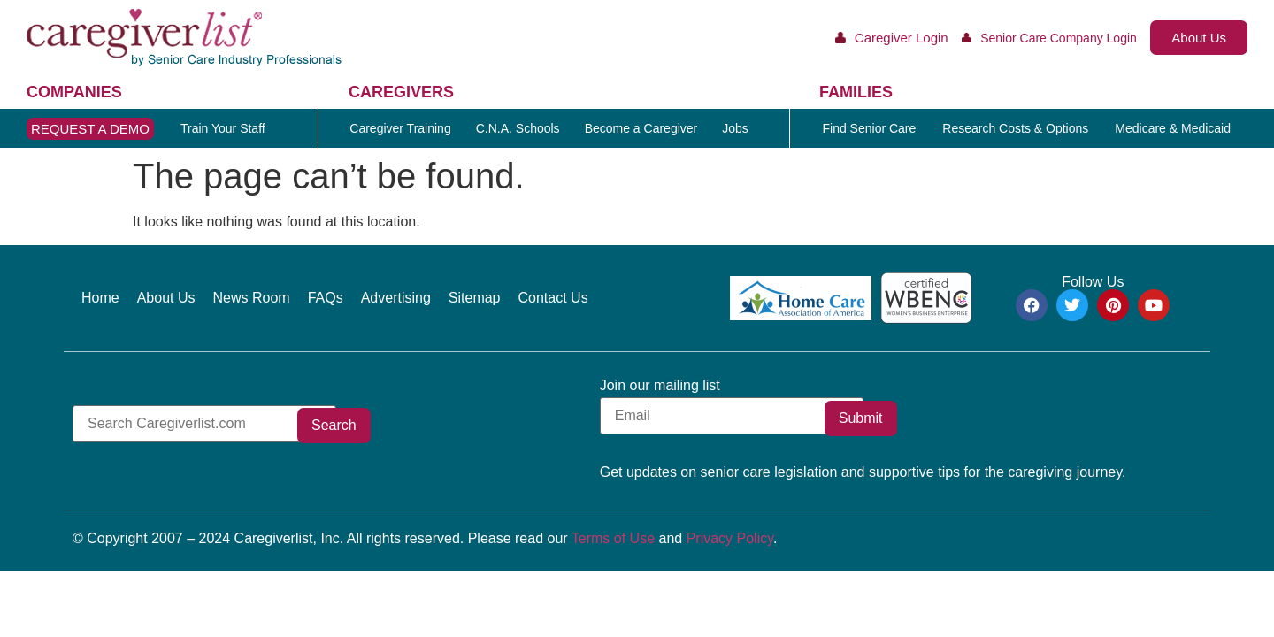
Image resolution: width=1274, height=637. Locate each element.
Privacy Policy (730, 538)
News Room (251, 297)
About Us (166, 297)
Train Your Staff (222, 128)
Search (392, 425)
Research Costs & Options (1015, 128)
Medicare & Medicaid (1173, 128)
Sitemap (475, 297)
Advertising (396, 297)
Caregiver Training (399, 128)
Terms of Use (613, 538)
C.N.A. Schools (518, 128)
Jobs (735, 128)
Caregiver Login (901, 37)
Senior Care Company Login (1058, 38)
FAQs (325, 297)
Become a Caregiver (641, 128)
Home (100, 297)
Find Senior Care (869, 128)
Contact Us (553, 297)
